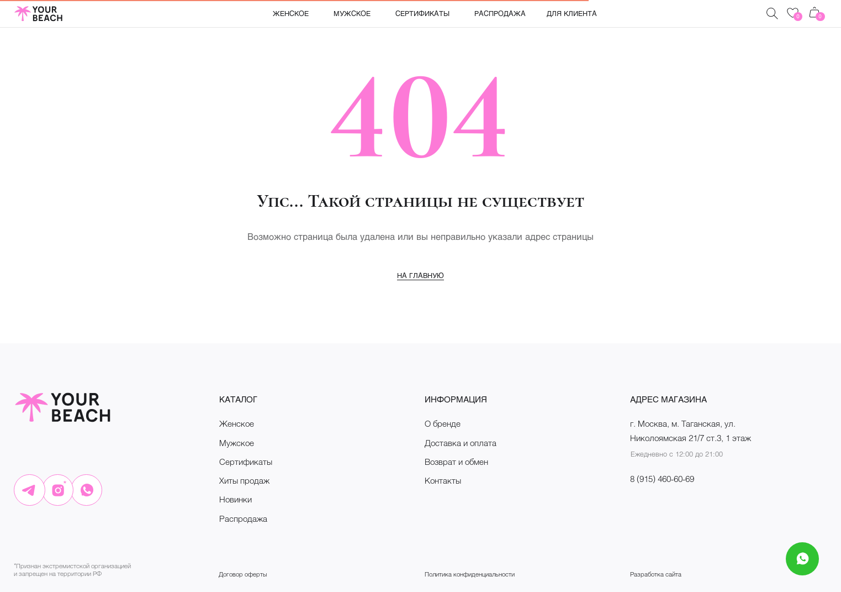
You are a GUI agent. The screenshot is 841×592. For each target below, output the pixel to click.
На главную (420, 275)
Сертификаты (422, 13)
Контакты (443, 480)
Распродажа (500, 13)
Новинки (235, 499)
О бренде (443, 423)
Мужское (352, 13)
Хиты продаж (244, 480)
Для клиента (572, 13)
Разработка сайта (655, 574)
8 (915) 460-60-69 (662, 479)
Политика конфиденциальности (470, 574)
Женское (291, 13)
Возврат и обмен (456, 462)
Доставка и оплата (460, 443)
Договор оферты (243, 574)
